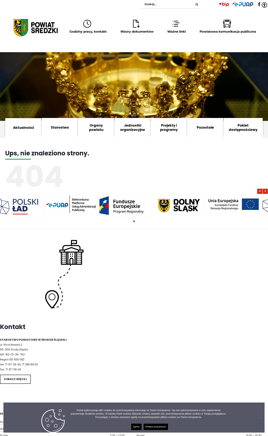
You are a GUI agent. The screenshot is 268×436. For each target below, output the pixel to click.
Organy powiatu (96, 127)
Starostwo (60, 127)
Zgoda (136, 426)
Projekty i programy (169, 127)
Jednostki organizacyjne (132, 127)
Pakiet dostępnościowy (243, 127)
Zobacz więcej (15, 379)
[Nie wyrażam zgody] (260, 417)
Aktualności (23, 127)
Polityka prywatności (155, 426)
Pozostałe (205, 127)
